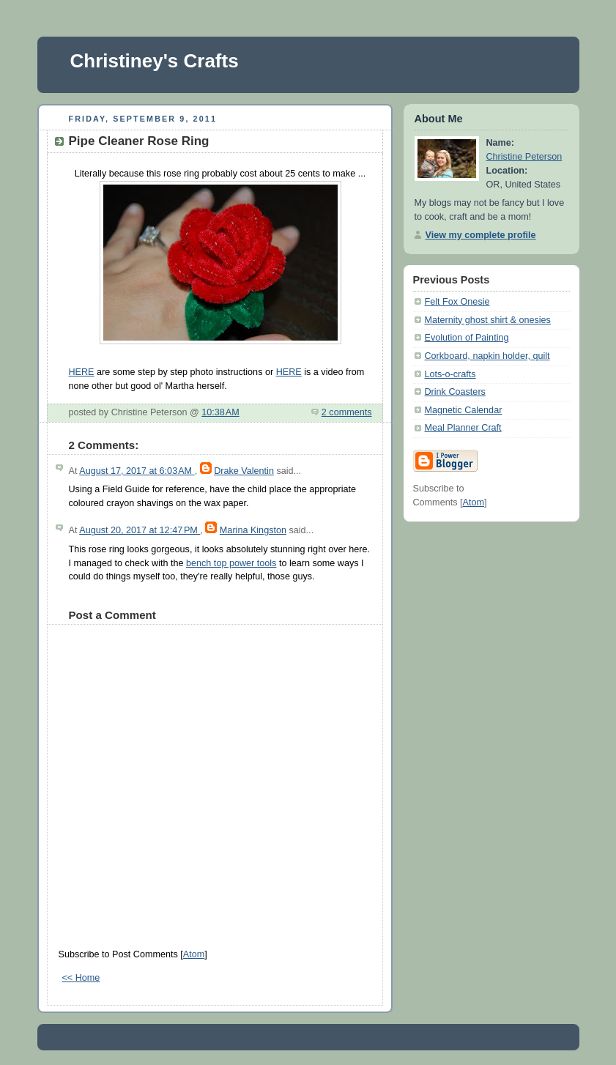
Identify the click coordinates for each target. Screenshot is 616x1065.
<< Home (81, 978)
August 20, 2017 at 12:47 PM (139, 530)
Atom (193, 954)
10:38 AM (220, 412)
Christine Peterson (524, 157)
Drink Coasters (455, 392)
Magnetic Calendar (463, 410)
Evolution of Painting (467, 338)
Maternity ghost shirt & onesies (488, 320)
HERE (81, 372)
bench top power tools (231, 563)
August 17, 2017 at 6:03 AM (136, 471)
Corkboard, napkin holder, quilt (487, 356)
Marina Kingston (253, 530)
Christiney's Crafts (154, 61)
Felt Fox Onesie (457, 302)
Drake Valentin (244, 471)
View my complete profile (481, 235)
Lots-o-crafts (450, 374)
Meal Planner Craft (463, 428)
